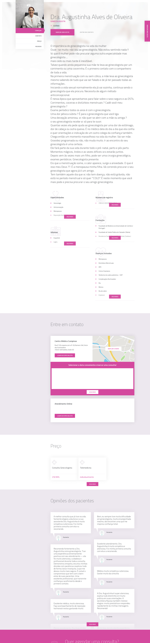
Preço (39, 41)
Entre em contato (86, 29)
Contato (38, 36)
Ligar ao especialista (64, 355)
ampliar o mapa (113, 349)
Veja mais (92, 484)
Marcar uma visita (62, 29)
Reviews (38, 46)
